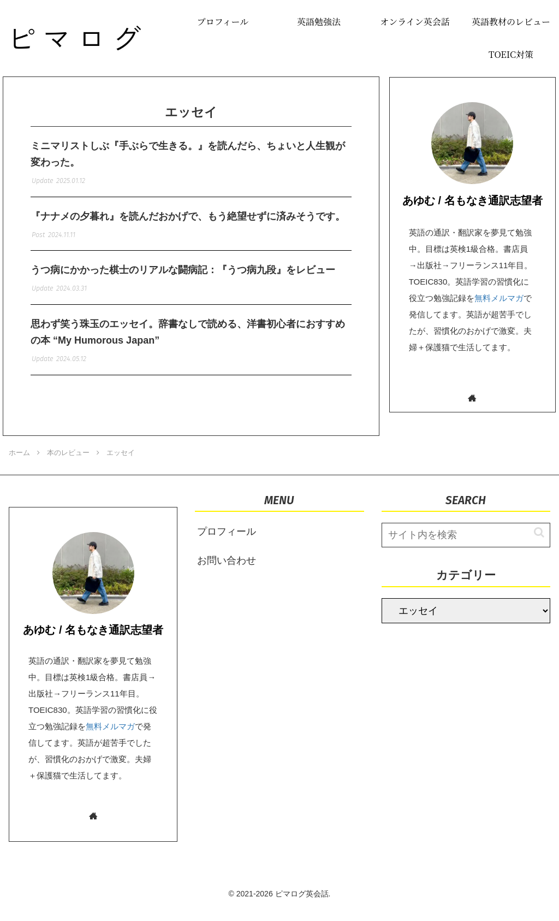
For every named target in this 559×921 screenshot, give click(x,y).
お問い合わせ (226, 571)
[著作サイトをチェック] (472, 398)
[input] (466, 546)
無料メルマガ (499, 298)
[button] (534, 544)
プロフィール (226, 543)
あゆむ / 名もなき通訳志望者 (472, 200)
